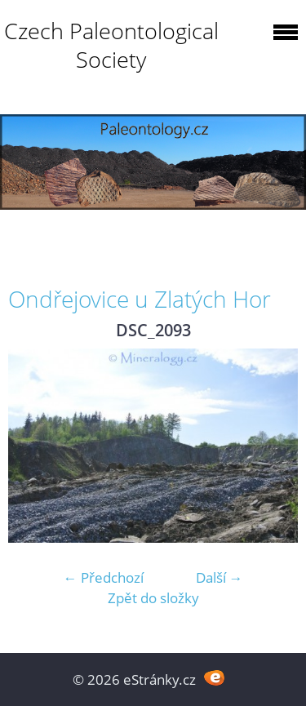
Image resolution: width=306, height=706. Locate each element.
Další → (219, 577)
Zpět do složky (153, 597)
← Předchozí (104, 577)
